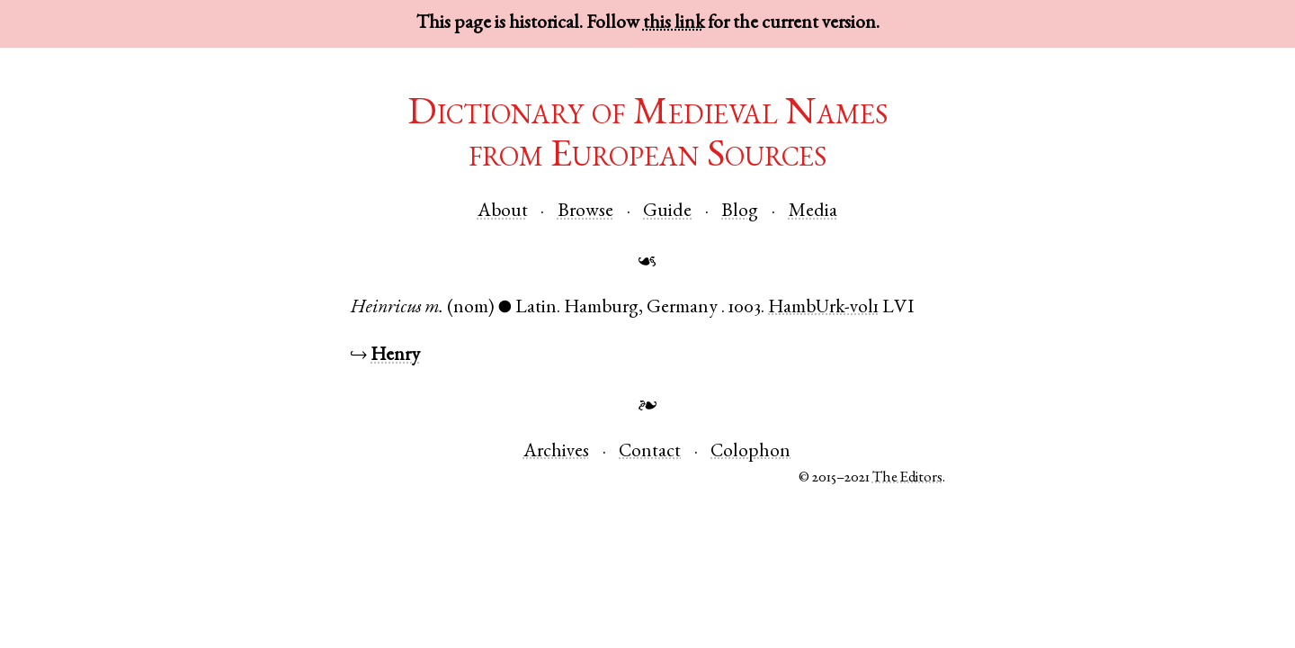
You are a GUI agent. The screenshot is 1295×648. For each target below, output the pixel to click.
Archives (556, 452)
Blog (739, 211)
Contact (650, 452)
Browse (585, 211)
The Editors (907, 478)
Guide (667, 211)
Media (813, 211)
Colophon (750, 452)
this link (673, 23)
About (503, 211)
